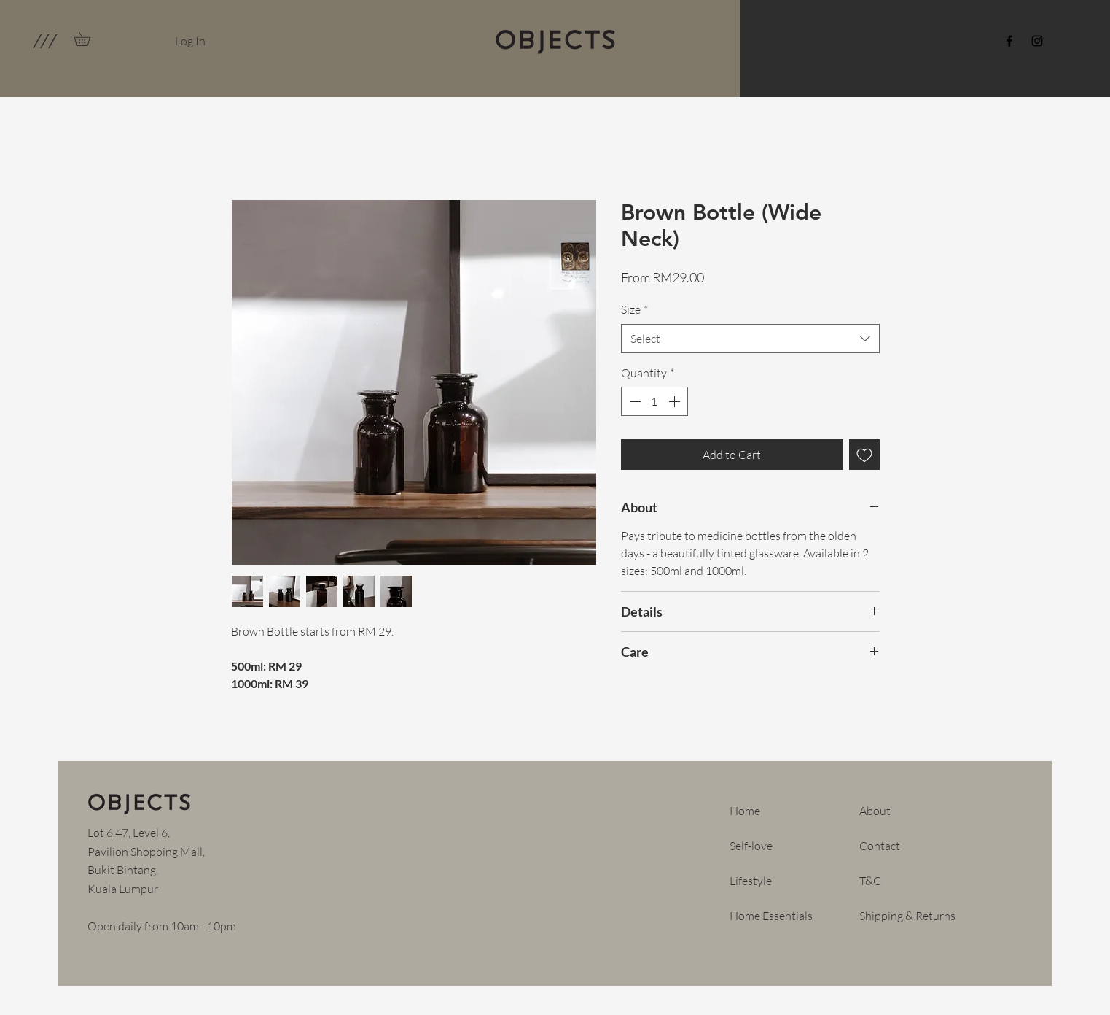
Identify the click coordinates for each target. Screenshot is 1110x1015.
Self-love (751, 845)
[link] (88, 39)
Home (745, 810)
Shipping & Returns (907, 915)
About (875, 810)
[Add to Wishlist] (864, 454)
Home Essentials (771, 915)
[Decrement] (633, 401)
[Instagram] (1037, 41)
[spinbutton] (654, 401)
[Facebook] (1009, 41)
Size (634, 309)
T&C (870, 880)
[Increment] (675, 401)
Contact (879, 845)
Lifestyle (751, 880)
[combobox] (750, 338)
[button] (44, 40)
